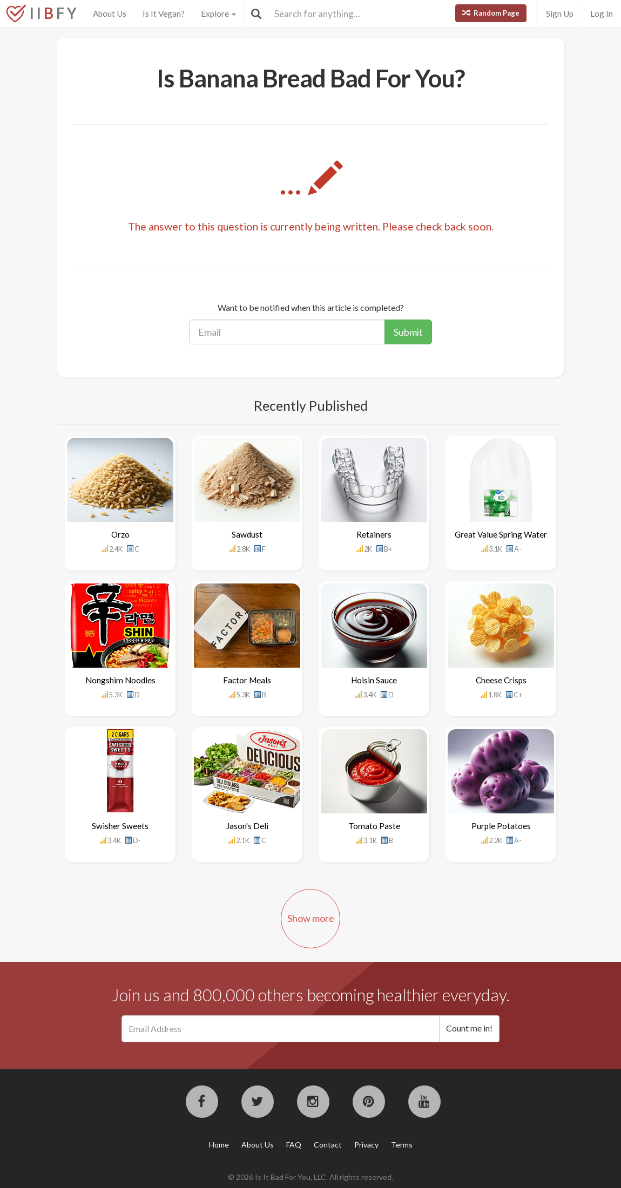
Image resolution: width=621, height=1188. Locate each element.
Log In (601, 13)
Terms (402, 1144)
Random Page (490, 13)
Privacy (366, 1144)
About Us (109, 13)
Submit (408, 332)
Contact (328, 1144)
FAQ (293, 1144)
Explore (218, 13)
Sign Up (559, 13)
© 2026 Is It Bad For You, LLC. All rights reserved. (310, 1177)
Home (219, 1144)
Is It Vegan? (164, 13)
